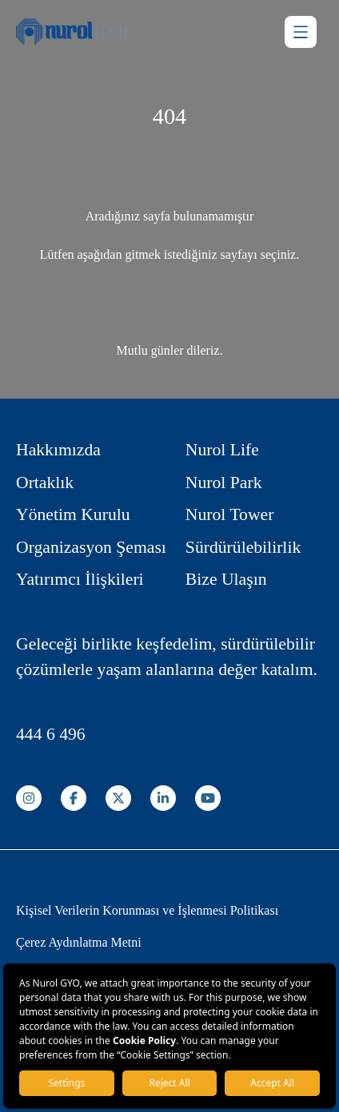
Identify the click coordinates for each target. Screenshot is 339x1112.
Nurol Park (223, 482)
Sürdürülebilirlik (243, 547)
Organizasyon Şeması (91, 547)
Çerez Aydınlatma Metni (79, 942)
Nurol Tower (229, 514)
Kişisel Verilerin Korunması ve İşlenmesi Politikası (147, 910)
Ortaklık (45, 482)
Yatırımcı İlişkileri (80, 579)
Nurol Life (222, 449)
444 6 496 (51, 734)
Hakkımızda (58, 449)
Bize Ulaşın (226, 579)
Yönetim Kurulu (73, 514)
